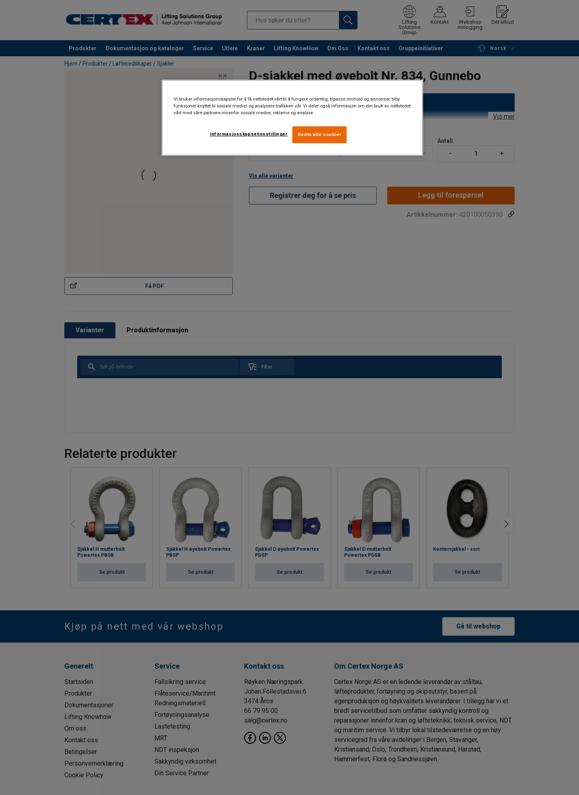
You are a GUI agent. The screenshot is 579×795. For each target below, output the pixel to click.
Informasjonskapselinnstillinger (249, 134)
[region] (292, 118)
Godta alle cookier (319, 134)
